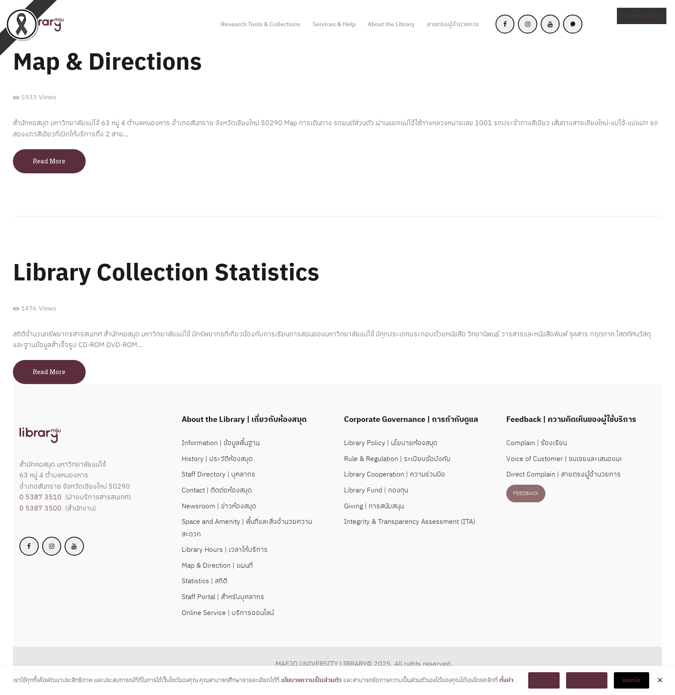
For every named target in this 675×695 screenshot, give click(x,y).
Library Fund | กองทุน (376, 490)
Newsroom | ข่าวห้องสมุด (219, 506)
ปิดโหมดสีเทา (641, 16)
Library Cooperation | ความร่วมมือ (394, 474)
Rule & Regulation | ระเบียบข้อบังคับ (397, 459)
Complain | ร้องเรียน (536, 443)
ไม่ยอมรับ (587, 680)
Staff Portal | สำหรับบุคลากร (223, 597)
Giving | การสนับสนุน (374, 506)
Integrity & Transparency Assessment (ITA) (409, 522)
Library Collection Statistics (166, 274)
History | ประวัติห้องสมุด (217, 459)
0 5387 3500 (40, 508)
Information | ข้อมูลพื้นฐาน (221, 443)
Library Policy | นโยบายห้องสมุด (390, 443)
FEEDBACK (526, 493)
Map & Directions (107, 63)
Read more (49, 161)
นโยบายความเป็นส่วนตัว (311, 680)
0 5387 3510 (40, 497)
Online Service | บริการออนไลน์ (228, 613)
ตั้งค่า (506, 680)
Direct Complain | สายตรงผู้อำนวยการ (563, 474)
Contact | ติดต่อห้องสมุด (217, 490)
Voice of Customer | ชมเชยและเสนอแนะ (564, 459)
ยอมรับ (631, 680)
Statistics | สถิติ (204, 581)
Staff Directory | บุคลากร (218, 474)
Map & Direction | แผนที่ (217, 566)
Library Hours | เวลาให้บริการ (225, 550)
